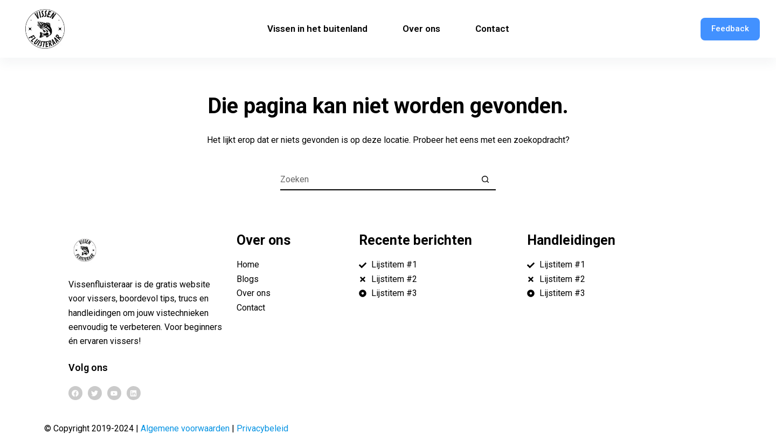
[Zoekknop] (485, 179)
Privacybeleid (262, 428)
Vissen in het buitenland (317, 28)
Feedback (730, 28)
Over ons (421, 28)
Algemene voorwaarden (185, 428)
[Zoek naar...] (377, 179)
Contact (492, 28)
